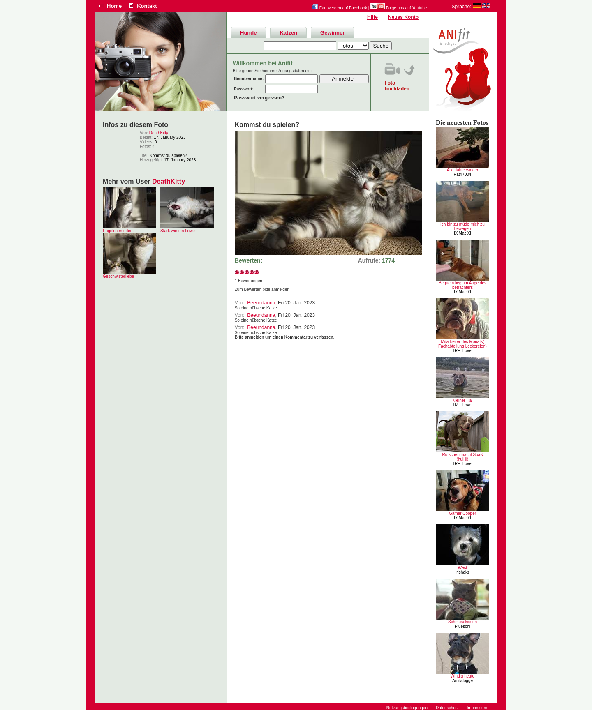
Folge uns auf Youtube (398, 8)
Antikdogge (462, 680)
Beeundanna (261, 303)
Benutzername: (249, 78)
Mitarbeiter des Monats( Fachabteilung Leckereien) (462, 343)
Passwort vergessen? (259, 98)
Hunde (248, 33)
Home (114, 6)
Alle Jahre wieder (463, 170)
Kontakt (147, 6)
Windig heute (462, 676)
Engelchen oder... (119, 230)
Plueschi (462, 626)
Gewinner (332, 33)
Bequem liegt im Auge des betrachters (462, 285)
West (462, 567)
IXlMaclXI (462, 233)
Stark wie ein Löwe (177, 230)
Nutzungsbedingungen (407, 707)
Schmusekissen (462, 622)
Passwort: (244, 89)
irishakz (462, 572)
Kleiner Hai (463, 400)
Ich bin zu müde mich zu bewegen (462, 226)
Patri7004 (463, 174)
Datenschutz (447, 707)
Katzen (288, 33)
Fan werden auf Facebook (339, 8)
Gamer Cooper (462, 513)
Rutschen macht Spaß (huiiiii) (462, 456)
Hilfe (372, 17)
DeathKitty (158, 133)
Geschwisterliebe (118, 276)
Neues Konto (403, 17)
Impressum (477, 707)
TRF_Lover (462, 350)
